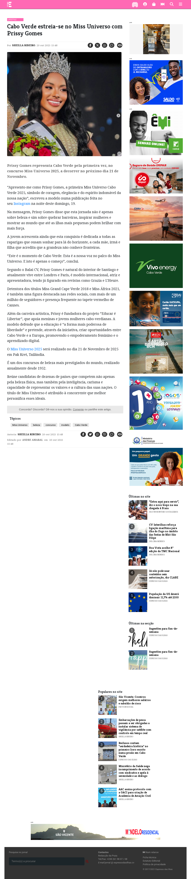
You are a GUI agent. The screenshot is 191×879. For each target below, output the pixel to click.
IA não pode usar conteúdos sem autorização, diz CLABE (163, 574)
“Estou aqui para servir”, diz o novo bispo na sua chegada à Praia (164, 505)
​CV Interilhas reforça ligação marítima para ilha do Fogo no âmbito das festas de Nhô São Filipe (163, 531)
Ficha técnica (149, 857)
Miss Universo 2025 (26, 349)
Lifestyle (12, 20)
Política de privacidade (154, 864)
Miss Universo (19, 425)
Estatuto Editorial (151, 860)
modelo (65, 425)
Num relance (150, 852)
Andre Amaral (32, 439)
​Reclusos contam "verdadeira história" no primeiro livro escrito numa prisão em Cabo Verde (133, 749)
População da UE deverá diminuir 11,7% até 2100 (164, 595)
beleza (36, 425)
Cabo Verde (80, 425)
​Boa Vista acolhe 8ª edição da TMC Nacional (164, 549)
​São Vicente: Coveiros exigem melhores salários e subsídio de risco (135, 700)
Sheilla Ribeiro (23, 45)
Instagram (22, 203)
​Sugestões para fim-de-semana (163, 630)
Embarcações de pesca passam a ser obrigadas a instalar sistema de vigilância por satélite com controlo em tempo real (135, 726)
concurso (50, 425)
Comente (78, 409)
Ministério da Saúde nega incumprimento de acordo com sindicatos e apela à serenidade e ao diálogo (134, 771)
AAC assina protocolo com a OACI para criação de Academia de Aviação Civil (135, 792)
